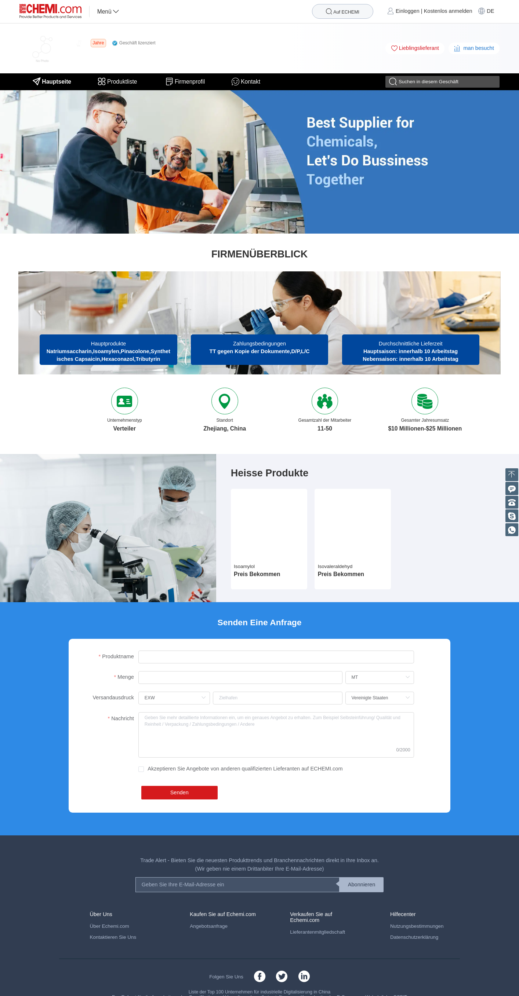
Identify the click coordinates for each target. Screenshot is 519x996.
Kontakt (246, 81)
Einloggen (408, 11)
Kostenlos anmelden (448, 11)
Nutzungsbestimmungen (417, 926)
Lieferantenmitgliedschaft (317, 932)
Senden (179, 792)
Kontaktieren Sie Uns (113, 937)
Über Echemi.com (109, 926)
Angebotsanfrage (209, 926)
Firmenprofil (185, 81)
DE (490, 11)
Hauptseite (52, 81)
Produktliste (118, 81)
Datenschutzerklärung (414, 937)
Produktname (118, 656)
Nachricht (122, 718)
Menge (125, 677)
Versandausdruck (113, 697)
